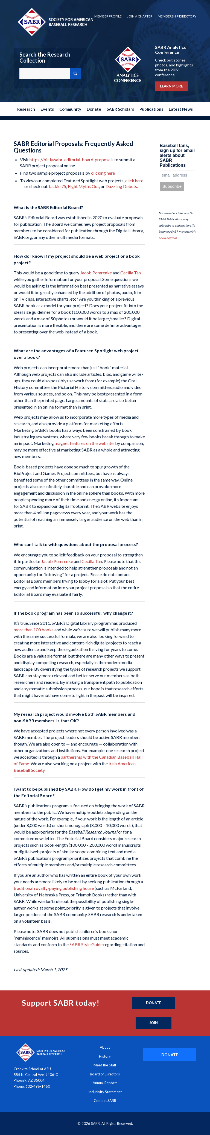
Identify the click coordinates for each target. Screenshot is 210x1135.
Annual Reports (105, 1083)
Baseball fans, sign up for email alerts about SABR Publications (177, 155)
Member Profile (108, 16)
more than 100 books (34, 629)
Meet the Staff (105, 1065)
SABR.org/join (168, 237)
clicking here (103, 172)
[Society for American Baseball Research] (55, 21)
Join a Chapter (139, 16)
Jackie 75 (57, 186)
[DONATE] (169, 1054)
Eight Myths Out (83, 186)
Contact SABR (105, 1100)
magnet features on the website (84, 443)
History (105, 1056)
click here (134, 180)
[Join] (153, 1023)
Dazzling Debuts (121, 186)
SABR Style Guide (86, 944)
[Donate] (153, 1003)
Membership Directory (177, 16)
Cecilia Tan (130, 272)
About (105, 1047)
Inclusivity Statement (105, 1092)
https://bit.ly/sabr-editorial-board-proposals (71, 159)
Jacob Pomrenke (96, 272)
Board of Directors (105, 1074)
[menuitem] (108, 16)
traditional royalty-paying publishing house (54, 888)
